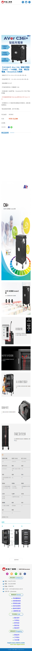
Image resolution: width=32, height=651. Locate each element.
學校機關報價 (17, 598)
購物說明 (16, 635)
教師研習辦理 (17, 608)
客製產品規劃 (17, 603)
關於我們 (16, 618)
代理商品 (16, 620)
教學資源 (16, 623)
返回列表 (16, 559)
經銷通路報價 (17, 601)
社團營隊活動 (17, 611)
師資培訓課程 (17, 606)
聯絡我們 (16, 628)
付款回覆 (16, 640)
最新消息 (16, 625)
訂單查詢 (16, 637)
